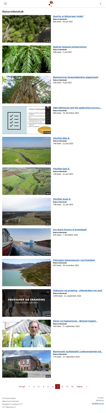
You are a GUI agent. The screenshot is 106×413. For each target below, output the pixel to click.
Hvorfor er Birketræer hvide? (68, 16)
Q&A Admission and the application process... (77, 107)
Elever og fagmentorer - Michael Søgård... (75, 321)
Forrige (22, 386)
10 (72, 386)
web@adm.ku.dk (98, 403)
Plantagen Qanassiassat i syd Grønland (74, 260)
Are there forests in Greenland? (70, 229)
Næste (80, 386)
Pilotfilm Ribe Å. (61, 138)
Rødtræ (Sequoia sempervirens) (70, 46)
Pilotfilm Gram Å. (62, 199)
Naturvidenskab (60, 19)
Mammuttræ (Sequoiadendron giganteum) (75, 77)
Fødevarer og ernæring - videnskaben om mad (77, 290)
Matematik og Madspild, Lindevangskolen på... (78, 351)
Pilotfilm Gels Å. (61, 168)
